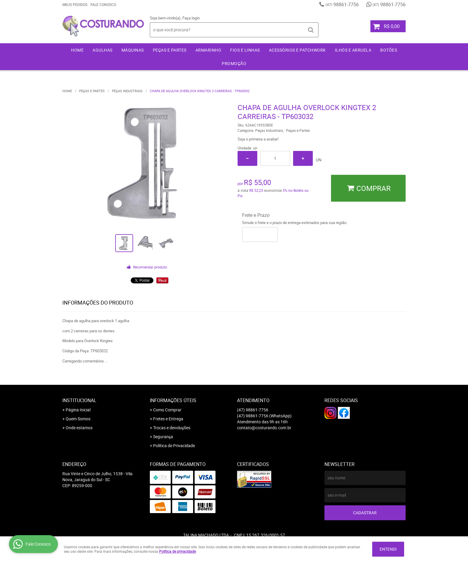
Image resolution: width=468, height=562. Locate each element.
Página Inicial (78, 410)
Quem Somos (78, 419)
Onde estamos (79, 427)
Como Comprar (167, 410)
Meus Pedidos (74, 4)
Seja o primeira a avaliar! (258, 139)
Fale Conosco (103, 4)
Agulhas (103, 50)
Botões (388, 50)
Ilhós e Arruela (353, 50)
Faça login (191, 18)
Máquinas (132, 50)
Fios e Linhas (245, 50)
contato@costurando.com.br (264, 427)
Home (77, 50)
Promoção (234, 63)
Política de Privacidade (174, 445)
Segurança (163, 436)
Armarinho (208, 50)
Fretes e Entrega (168, 419)
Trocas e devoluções (171, 427)
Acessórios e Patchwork (297, 50)
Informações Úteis (173, 400)
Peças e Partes (170, 50)
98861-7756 (342, 4)
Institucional (79, 400)
